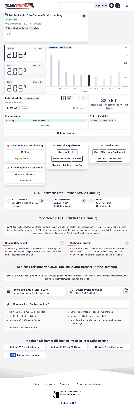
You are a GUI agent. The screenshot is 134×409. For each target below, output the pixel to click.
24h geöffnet (11, 20)
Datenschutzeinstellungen (89, 384)
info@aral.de (105, 206)
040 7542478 (105, 203)
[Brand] (19, 5)
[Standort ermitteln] (111, 5)
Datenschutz (66, 384)
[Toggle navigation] (127, 5)
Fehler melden (67, 133)
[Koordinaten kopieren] (83, 200)
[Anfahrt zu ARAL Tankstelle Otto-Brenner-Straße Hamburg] (83, 16)
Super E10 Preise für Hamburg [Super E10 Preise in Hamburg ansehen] (67, 347)
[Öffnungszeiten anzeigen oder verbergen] (45, 125)
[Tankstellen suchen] (117, 5)
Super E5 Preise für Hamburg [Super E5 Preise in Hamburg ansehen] (24, 347)
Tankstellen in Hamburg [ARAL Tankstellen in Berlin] (24, 355)
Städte (36, 384)
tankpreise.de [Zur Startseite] (22, 251)
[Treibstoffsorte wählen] (101, 5)
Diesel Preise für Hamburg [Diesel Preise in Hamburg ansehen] (109, 347)
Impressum (49, 384)
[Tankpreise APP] (67, 403)
